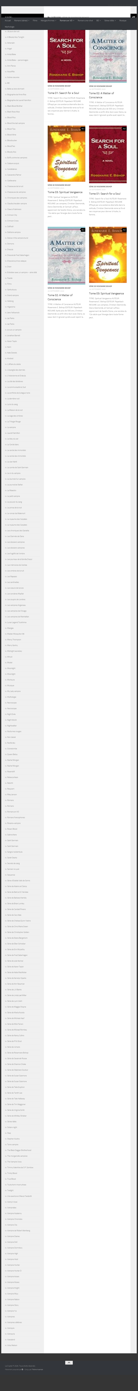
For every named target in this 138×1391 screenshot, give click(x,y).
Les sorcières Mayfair (15, 610)
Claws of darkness (14, 225)
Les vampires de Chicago (16, 627)
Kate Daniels (12, 369)
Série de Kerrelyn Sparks (16, 994)
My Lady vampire (14, 707)
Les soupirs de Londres (16, 616)
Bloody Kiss (11, 168)
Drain (9, 283)
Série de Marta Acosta (15, 1029)
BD (97, 20)
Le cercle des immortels (16, 466)
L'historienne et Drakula (16, 392)
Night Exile (11, 730)
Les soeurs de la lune (15, 604)
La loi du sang (12, 420)
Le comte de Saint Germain (17, 484)
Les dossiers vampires (16, 558)
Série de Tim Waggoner (16, 1120)
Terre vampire (12, 1161)
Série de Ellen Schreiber (16, 960)
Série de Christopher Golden (18, 948)
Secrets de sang (13, 879)
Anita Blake (11, 70)
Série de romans (13, 1063)
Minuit (9, 673)
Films (35, 20)
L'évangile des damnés (16, 386)
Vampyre (10, 1344)
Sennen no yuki (13, 885)
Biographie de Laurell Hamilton (19, 116)
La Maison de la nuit (15, 426)
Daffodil (10, 243)
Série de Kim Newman (16, 1000)
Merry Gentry (12, 661)
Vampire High (12, 1270)
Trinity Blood (12, 1189)
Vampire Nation (13, 1316)
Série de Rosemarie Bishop (59, 102)
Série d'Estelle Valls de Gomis (18, 897)
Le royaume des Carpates (17, 535)
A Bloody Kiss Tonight (15, 53)
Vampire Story (12, 1321)
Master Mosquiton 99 (15, 650)
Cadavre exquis (13, 179)
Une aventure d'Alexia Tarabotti (19, 1212)
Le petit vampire (13, 512)
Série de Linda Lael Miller (16, 1011)
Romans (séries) (20, 20)
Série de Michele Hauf (15, 1034)
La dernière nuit (13, 415)
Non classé (11, 753)
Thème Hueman (37, 1386)
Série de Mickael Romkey (17, 1046)
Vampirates (11, 1224)
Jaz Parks (10, 334)
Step (9, 1149)
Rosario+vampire (14, 839)
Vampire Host (12, 1275)
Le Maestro (11, 507)
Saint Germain (12, 857)
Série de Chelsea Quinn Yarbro (19, 937)
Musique (122, 20)
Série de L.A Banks (14, 1006)
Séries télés (109, 20)
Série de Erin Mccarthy (16, 966)
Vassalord (11, 1356)
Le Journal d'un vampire (16, 495)
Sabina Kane (12, 851)
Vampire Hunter (13, 1281)
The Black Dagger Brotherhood (19, 1166)
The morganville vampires (17, 1172)
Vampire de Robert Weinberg (18, 1247)
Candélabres (12, 185)
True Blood (11, 1195)
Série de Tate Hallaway (16, 1115)
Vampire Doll (12, 1258)
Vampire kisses (13, 1293)
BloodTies (11, 162)
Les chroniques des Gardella (18, 547)
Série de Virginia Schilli (15, 1126)
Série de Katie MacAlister (17, 988)
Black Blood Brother (15, 122)
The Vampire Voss (14, 1178)
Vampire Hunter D (14, 1287)
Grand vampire (13, 311)
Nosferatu (11, 759)
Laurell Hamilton (13, 449)
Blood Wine (11, 151)
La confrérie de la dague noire (18, 409)
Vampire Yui (12, 1327)
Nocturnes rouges (14, 748)
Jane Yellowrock (13, 329)
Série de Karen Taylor (15, 983)
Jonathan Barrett (13, 352)
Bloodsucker (12, 157)
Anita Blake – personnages (17, 76)
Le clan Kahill (12, 478)
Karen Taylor (12, 357)
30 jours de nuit (13, 48)
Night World (12, 736)
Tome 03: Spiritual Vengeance (65, 208)
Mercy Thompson (14, 656)
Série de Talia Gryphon (16, 1103)
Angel (9, 65)
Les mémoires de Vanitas (17, 581)
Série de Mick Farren (15, 1040)
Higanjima (11, 323)
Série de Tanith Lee (14, 1109)
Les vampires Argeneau (16, 621)
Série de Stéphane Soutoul (17, 1086)
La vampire (11, 443)
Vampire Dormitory (14, 1264)
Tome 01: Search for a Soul (63, 109)
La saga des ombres (15, 432)
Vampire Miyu (12, 1310)
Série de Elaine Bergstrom (17, 954)
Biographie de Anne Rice (16, 111)
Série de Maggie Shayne (16, 1023)
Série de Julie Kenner (15, 977)
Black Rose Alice (13, 128)
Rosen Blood (12, 845)
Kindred (10, 375)
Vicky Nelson (12, 1361)
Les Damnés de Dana (15, 552)
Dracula (10, 266)
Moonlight (11, 684)
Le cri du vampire (13, 489)
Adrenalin (11, 59)
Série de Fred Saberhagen (17, 971)
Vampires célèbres (14, 1338)
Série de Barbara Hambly (16, 914)
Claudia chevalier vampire (17, 220)
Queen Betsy (12, 770)
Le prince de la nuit (14, 524)
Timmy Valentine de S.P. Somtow (20, 1184)
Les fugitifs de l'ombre (16, 570)
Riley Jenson (12, 811)
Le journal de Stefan (15, 501)
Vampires (11, 1333)
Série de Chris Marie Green (17, 943)
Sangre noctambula (14, 868)
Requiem (10, 805)
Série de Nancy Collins (15, 1052)
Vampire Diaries (13, 1252)
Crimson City (12, 231)
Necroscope (12, 719)
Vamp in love (12, 1218)
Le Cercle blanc (13, 461)
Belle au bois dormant (15, 105)
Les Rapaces (12, 593)
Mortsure (11, 696)
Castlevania (11, 197)
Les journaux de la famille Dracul (19, 575)
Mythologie (9, 27)
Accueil (8, 20)
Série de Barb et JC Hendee (17, 908)
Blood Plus (11, 134)
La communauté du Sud (16, 403)
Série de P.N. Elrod (14, 1057)
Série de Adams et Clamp (17, 902)
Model (9, 679)
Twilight (10, 1207)
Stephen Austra (13, 1155)
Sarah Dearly (12, 874)
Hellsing (10, 317)
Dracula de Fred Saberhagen (18, 271)
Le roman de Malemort (16, 529)
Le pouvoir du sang (14, 518)
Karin (9, 363)
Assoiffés (11, 88)
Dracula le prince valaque (16, 277)
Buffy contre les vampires (17, 174)
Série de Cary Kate (14, 931)
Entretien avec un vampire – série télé (22, 289)
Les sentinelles (13, 598)
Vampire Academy (14, 1229)
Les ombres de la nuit (15, 587)
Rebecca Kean (12, 793)
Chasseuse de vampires (16, 208)
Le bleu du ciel (12, 455)
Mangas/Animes (47, 20)
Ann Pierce (11, 82)
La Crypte (15, 8)
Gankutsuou (12, 306)
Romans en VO (66, 20)
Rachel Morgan (13, 776)
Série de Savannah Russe (17, 1075)
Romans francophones (16, 834)
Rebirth (10, 799)
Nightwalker (12, 742)
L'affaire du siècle (14, 380)
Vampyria (11, 1350)
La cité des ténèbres (15, 398)
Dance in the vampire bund (17, 254)
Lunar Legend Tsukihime (16, 639)
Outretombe (12, 765)
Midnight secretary (14, 667)
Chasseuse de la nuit (15, 202)
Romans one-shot (85, 20)
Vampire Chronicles (14, 1235)
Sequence (11, 891)
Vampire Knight (13, 1304)
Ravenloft (11, 788)
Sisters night (12, 1143)
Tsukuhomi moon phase (16, 1201)
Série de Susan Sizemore (17, 1092)
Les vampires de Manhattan (18, 633)
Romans (10, 816)
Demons (10, 260)
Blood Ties (11, 145)
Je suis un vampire (14, 346)
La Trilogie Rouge (14, 438)
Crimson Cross (13, 237)
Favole (9, 294)
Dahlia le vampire (14, 248)
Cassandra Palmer (14, 191)
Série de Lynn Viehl (14, 1017)
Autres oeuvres (13, 93)
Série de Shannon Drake (16, 1080)
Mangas (10, 644)
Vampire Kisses (13, 1298)
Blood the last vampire (16, 139)
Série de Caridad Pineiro (16, 925)
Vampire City (12, 1241)
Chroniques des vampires (17, 214)
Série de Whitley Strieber (17, 1132)
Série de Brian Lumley (15, 920)
